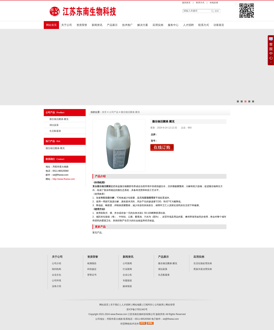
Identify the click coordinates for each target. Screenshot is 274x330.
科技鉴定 (91, 269)
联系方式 (200, 2)
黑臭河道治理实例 (203, 269)
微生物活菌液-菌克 (58, 119)
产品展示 (112, 24)
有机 (103, 197)
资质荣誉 (81, 24)
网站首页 (51, 24)
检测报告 (91, 263)
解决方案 (142, 24)
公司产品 (113, 112)
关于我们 (114, 304)
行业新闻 (127, 269)
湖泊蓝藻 (54, 125)
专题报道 (127, 280)
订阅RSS (148, 304)
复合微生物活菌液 (101, 186)
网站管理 (170, 304)
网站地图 (137, 304)
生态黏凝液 (55, 131)
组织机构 (56, 269)
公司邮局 (159, 304)
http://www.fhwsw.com (64, 179)
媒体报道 (127, 286)
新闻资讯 (97, 24)
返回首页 (186, 2)
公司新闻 (127, 263)
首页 (104, 112)
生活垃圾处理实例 (203, 263)
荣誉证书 (91, 274)
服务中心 (173, 24)
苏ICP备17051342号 (137, 309)
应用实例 (158, 24)
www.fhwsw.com (118, 314)
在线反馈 (214, 2)
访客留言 (218, 24)
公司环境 (56, 280)
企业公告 (127, 274)
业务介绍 (56, 286)
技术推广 (127, 24)
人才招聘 (188, 24)
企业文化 (56, 274)
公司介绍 (56, 263)
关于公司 (66, 24)
